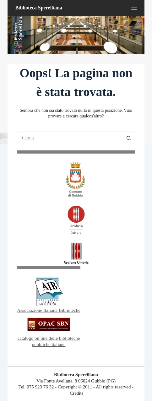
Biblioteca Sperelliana (38, 7)
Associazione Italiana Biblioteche (48, 310)
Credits (76, 393)
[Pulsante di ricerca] (128, 138)
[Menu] (134, 8)
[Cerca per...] (69, 138)
